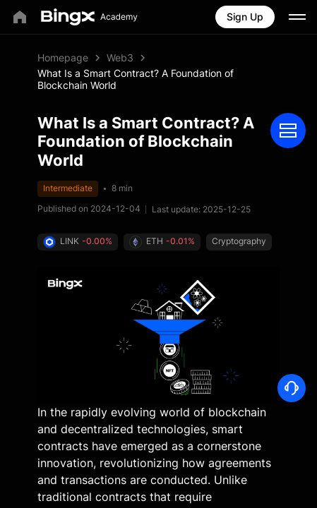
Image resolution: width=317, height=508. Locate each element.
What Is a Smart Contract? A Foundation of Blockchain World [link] (135, 79)
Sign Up (245, 17)
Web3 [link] (120, 58)
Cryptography (70, 263)
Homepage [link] (62, 58)
